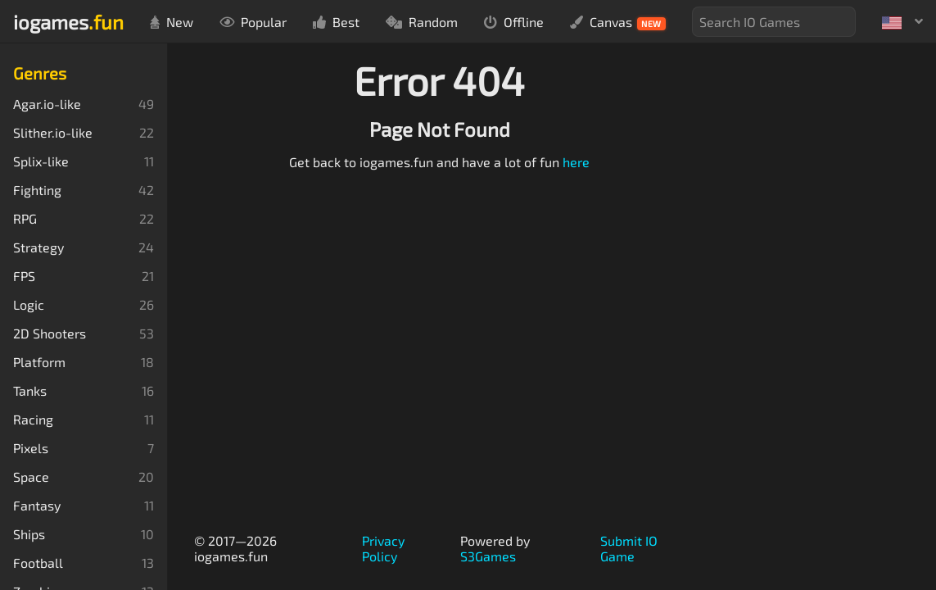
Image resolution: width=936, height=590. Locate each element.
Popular (253, 22)
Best (336, 22)
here (576, 162)
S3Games (488, 556)
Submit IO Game (629, 548)
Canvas (618, 22)
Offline (514, 22)
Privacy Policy (383, 548)
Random (422, 22)
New (171, 22)
